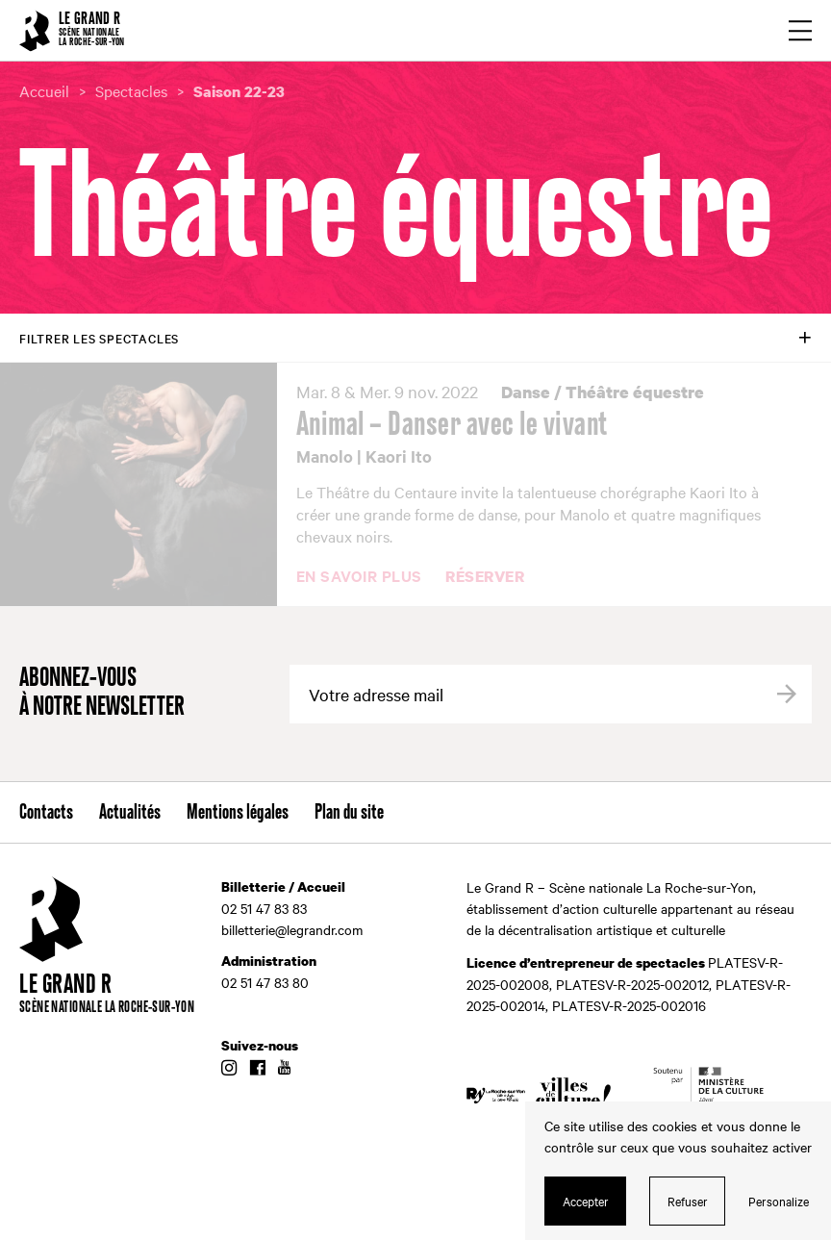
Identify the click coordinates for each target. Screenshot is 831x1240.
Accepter (586, 1200)
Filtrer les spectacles (99, 337)
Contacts (46, 812)
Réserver (484, 577)
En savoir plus (359, 576)
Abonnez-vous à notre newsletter (102, 693)
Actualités (130, 812)
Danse (525, 392)
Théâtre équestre (635, 392)
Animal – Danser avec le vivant (452, 425)
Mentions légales (238, 812)
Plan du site (349, 812)
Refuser (687, 1200)
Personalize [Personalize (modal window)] (778, 1200)
